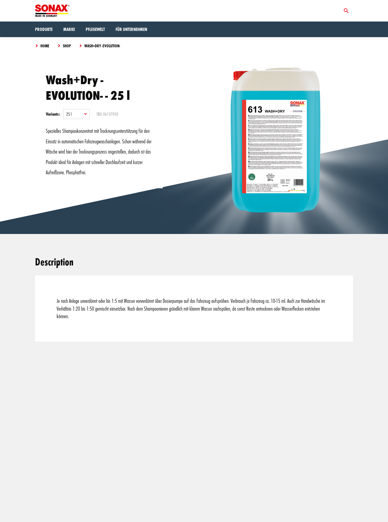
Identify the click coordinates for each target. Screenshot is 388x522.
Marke (69, 29)
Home (44, 45)
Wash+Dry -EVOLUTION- (102, 45)
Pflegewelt (95, 29)
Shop (67, 45)
